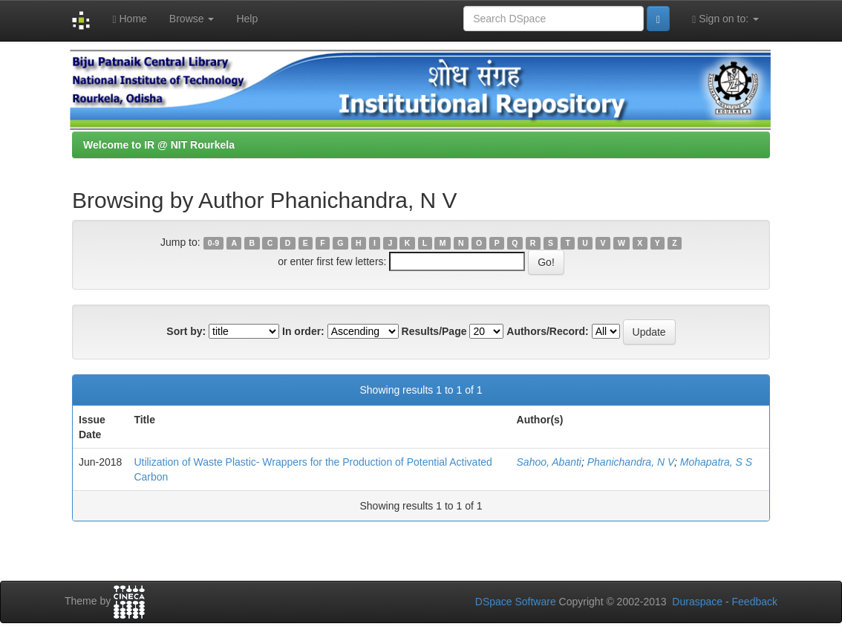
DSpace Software (515, 602)
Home (129, 19)
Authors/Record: (547, 331)
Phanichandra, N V (630, 462)
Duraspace (697, 602)
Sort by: (186, 331)
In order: (303, 331)
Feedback (754, 602)
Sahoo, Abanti (549, 462)
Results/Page (434, 331)
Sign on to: (725, 19)
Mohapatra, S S (716, 462)
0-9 (213, 242)
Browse (192, 19)
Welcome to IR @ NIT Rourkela (159, 145)
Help (247, 19)
